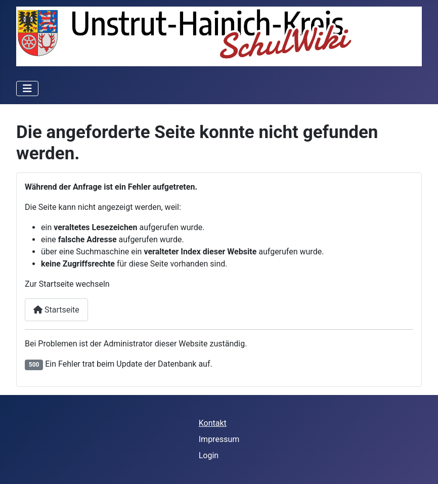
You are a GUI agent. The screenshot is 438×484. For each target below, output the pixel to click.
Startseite (56, 310)
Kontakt (213, 423)
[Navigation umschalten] (27, 88)
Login (208, 455)
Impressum (219, 439)
